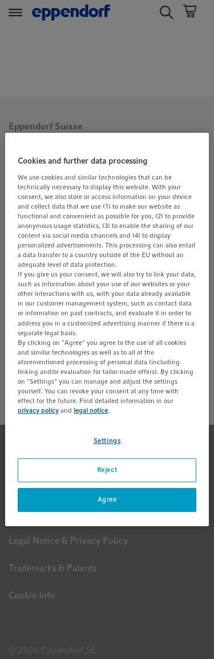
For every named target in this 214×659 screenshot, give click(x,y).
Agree (107, 499)
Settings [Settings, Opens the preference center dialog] (107, 441)
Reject (107, 470)
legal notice (91, 410)
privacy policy (38, 410)
